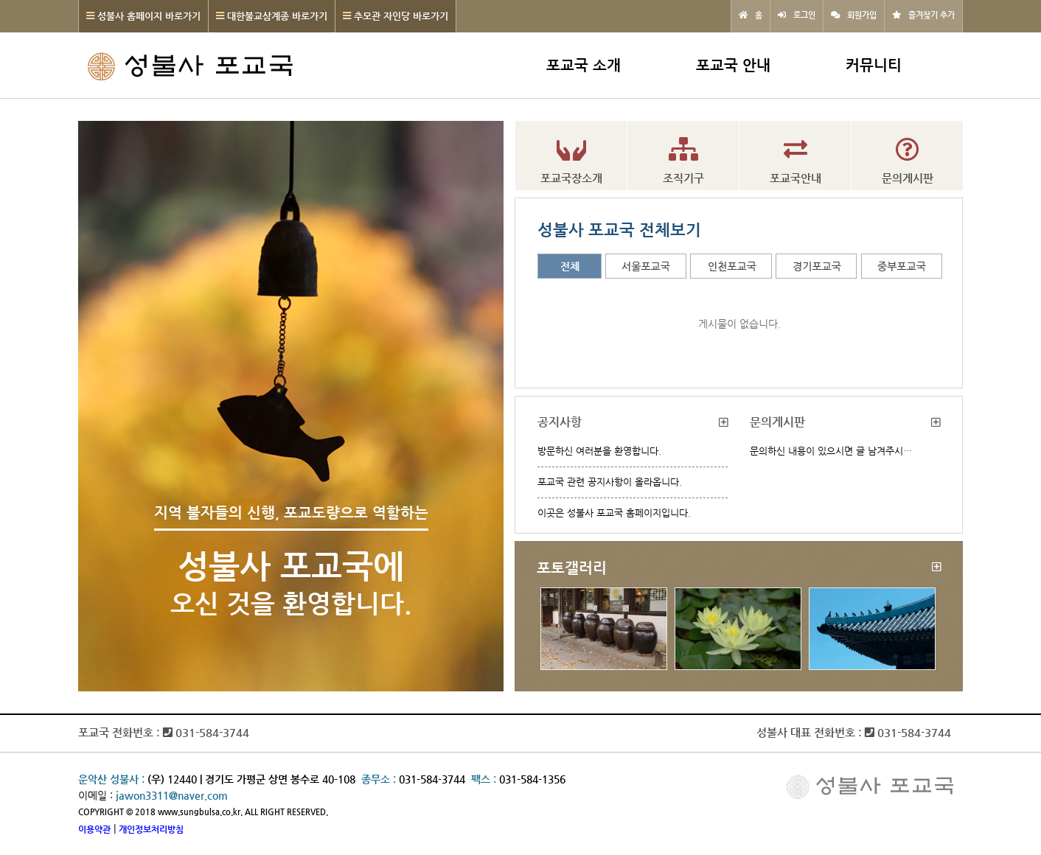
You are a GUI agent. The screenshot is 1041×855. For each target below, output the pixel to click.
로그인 (804, 15)
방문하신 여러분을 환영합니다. (599, 450)
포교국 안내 (733, 65)
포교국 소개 (583, 65)
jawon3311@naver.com (172, 795)
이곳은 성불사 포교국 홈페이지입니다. (614, 512)
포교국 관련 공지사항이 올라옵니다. (609, 481)
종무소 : (380, 779)
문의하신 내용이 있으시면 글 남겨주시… (831, 450)
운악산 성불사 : (111, 779)
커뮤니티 (874, 65)
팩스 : (485, 779)
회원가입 (862, 15)
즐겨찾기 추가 (931, 15)
